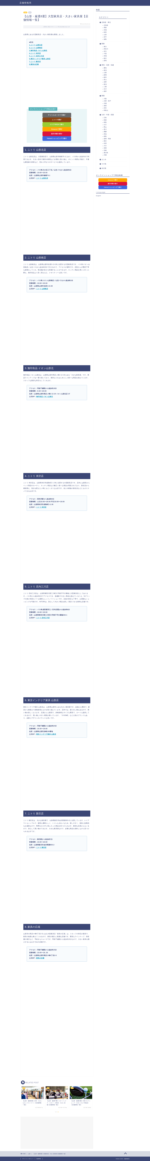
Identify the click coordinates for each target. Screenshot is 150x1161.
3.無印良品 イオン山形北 (38, 50)
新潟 (105, 70)
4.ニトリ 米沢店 (35, 53)
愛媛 (105, 131)
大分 (105, 145)
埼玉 (105, 51)
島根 (105, 120)
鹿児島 (106, 152)
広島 (105, 117)
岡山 (105, 127)
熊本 (105, 141)
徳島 (105, 136)
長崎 (105, 148)
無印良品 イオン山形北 (44, 396)
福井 (105, 91)
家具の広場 (40, 958)
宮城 (105, 30)
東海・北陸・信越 (108, 65)
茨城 (105, 56)
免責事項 (38, 1158)
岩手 (105, 37)
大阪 (105, 98)
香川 (105, 129)
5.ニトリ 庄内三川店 (36, 56)
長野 (105, 82)
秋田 (105, 32)
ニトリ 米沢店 (41, 507)
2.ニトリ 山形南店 (35, 48)
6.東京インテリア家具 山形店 (39, 59)
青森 (105, 27)
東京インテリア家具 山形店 (46, 734)
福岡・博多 (107, 138)
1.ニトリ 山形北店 (35, 45)
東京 (105, 46)
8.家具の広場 (34, 64)
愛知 (105, 68)
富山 (105, 79)
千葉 (105, 53)
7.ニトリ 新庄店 (35, 61)
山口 (105, 124)
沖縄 (105, 155)
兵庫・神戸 (107, 101)
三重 (105, 86)
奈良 (105, 108)
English (98, 195)
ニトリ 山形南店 (42, 289)
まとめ (104, 159)
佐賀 (105, 143)
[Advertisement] (56, 87)
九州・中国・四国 (108, 114)
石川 (105, 89)
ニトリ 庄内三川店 (43, 618)
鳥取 (105, 122)
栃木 (105, 58)
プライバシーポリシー (27, 1158)
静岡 (105, 75)
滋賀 (105, 105)
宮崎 (105, 150)
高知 (105, 134)
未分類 (104, 168)
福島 (105, 39)
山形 (25, 12)
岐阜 (105, 77)
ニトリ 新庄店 (41, 847)
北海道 (106, 25)
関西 (103, 96)
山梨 (105, 72)
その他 (104, 164)
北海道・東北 (106, 22)
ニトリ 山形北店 (42, 178)
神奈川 (106, 49)
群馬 (105, 60)
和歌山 (106, 110)
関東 (103, 43)
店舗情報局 (25, 2)
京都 (105, 103)
